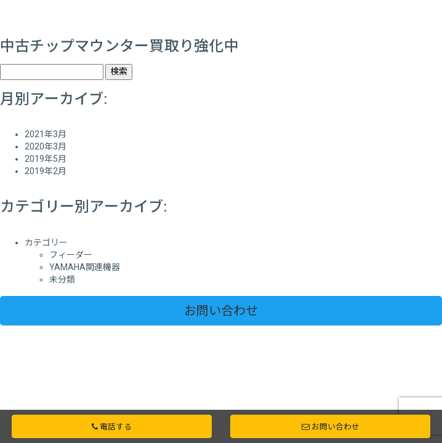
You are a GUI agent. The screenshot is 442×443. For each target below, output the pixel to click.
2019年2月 (45, 171)
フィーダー (70, 255)
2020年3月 (45, 146)
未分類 (62, 279)
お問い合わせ (221, 310)
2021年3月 (45, 134)
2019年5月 (45, 159)
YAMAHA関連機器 (84, 267)
